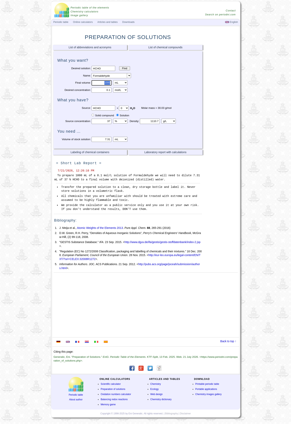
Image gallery (79, 15)
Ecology (154, 389)
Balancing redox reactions (114, 399)
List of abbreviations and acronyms (90, 47)
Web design (156, 394)
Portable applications (206, 389)
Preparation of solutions (113, 389)
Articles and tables (107, 22)
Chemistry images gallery (208, 394)
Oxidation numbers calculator (116, 394)
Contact (231, 10)
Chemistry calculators (84, 11)
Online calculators (83, 22)
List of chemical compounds (165, 47)
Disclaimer (185, 413)
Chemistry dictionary (161, 399)
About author (75, 399)
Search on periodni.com (220, 14)
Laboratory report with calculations (165, 152)
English (231, 22)
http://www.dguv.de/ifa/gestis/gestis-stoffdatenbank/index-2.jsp (162, 242)
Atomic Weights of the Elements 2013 (100, 227)
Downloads (128, 22)
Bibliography (171, 413)
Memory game (108, 404)
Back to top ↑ (228, 341)
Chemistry (155, 384)
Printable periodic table (207, 384)
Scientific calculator (111, 384)
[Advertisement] (221, 106)
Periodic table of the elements (90, 7)
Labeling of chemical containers (90, 152)
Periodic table (76, 394)
